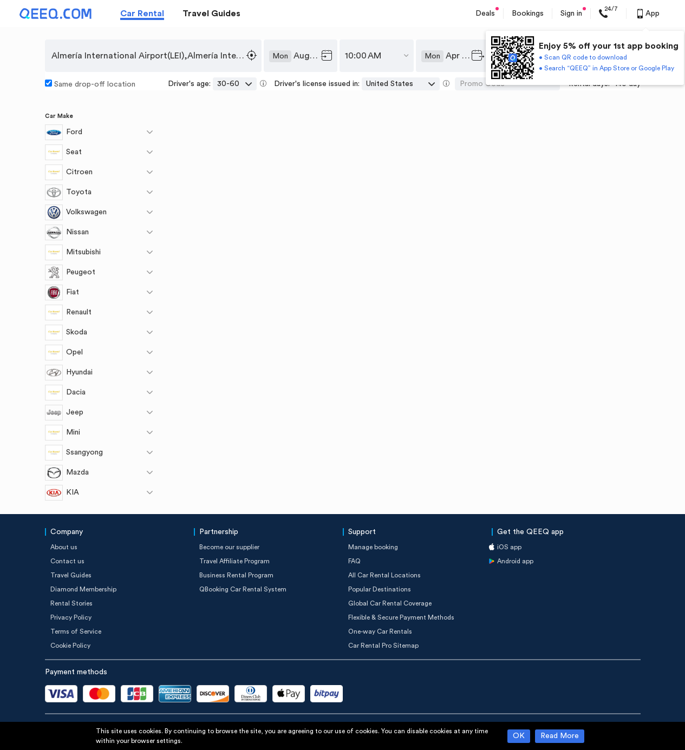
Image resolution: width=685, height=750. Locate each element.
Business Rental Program (236, 575)
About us (63, 547)
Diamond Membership (83, 589)
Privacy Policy (71, 617)
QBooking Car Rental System (242, 589)
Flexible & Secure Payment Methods (401, 617)
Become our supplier (229, 547)
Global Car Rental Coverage (390, 603)
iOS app (509, 547)
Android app (515, 561)
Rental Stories (71, 603)
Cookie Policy (70, 645)
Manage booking (373, 547)
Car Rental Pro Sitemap (383, 645)
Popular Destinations (379, 589)
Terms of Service (75, 631)
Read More (559, 736)
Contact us (67, 561)
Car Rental (142, 13)
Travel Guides (211, 13)
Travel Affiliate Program (234, 561)
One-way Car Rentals (380, 631)
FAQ (354, 561)
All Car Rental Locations (384, 575)
